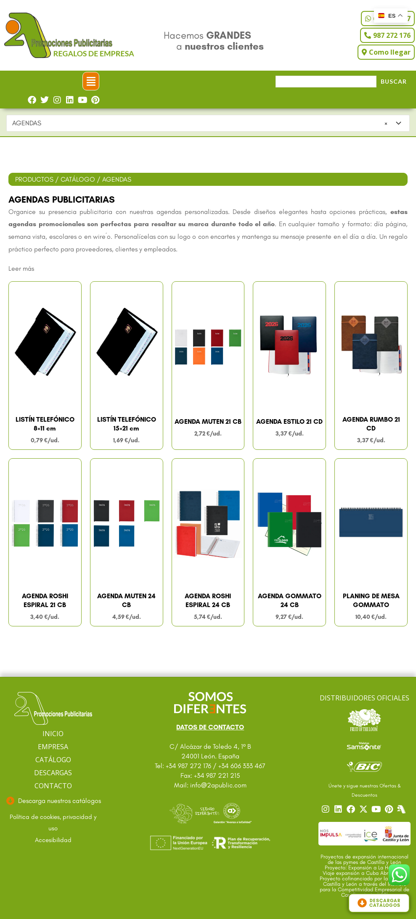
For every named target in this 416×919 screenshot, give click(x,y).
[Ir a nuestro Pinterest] (390, 809)
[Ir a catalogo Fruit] (364, 719)
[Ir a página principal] (53, 708)
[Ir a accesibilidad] (53, 840)
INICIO (53, 733)
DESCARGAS (53, 772)
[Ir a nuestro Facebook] (352, 809)
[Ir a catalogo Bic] (364, 766)
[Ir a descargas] (53, 801)
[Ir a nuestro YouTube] (377, 809)
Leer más (21, 268)
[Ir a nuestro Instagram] (327, 809)
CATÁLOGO (78, 179)
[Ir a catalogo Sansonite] (364, 745)
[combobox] (208, 123)
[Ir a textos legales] (53, 823)
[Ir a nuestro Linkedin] (339, 809)
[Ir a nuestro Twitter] (364, 809)
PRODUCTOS (34, 179)
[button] (90, 81)
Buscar (394, 81)
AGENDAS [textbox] (199, 123)
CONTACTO (53, 785)
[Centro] (402, 809)
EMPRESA (53, 746)
